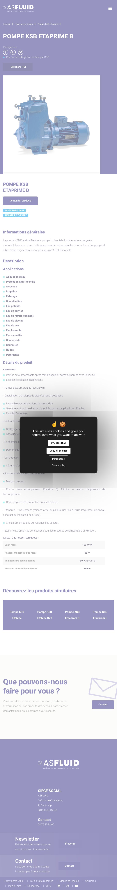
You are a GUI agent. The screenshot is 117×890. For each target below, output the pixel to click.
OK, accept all (58, 443)
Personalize (58, 459)
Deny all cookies (58, 451)
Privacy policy (58, 465)
